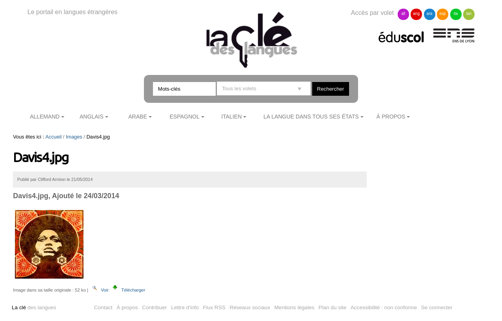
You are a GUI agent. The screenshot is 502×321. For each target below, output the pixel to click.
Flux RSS (214, 307)
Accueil (53, 137)
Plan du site (332, 307)
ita (456, 13)
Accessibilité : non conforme (384, 307)
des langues (34, 307)
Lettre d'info (185, 307)
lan (468, 13)
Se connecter (437, 307)
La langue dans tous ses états (311, 116)
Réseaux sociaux (249, 307)
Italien (231, 116)
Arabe (137, 116)
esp (442, 13)
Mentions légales (295, 307)
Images (74, 137)
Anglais (92, 116)
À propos (391, 116)
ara (429, 13)
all (403, 13)
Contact (103, 307)
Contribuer (154, 307)
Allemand (45, 116)
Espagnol (184, 116)
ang (416, 13)
